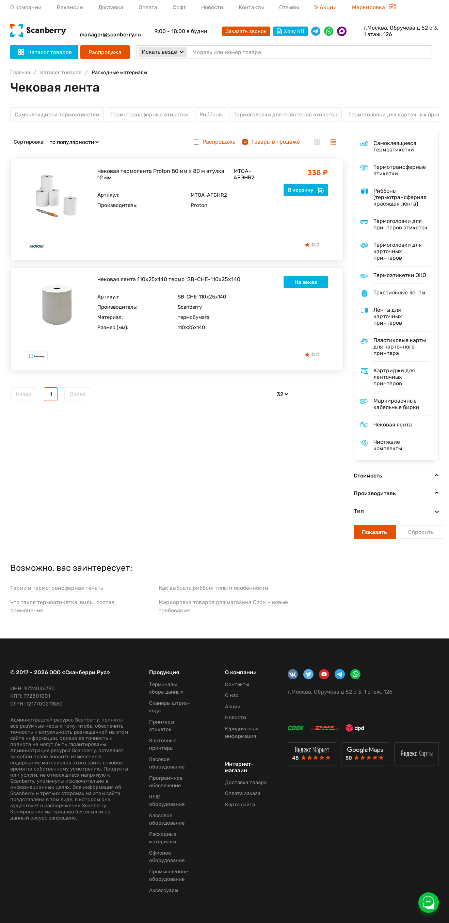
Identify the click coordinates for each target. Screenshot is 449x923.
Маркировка (374, 7)
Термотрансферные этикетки (149, 114)
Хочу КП (290, 31)
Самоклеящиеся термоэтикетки (57, 114)
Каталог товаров (60, 72)
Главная (20, 72)
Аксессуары (163, 890)
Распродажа (105, 52)
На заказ (305, 282)
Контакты (251, 7)
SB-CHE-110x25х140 (213, 279)
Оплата (148, 7)
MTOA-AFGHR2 (244, 174)
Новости (212, 7)
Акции (232, 706)
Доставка (110, 7)
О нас (231, 695)
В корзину (306, 190)
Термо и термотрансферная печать (56, 588)
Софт (179, 7)
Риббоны (211, 114)
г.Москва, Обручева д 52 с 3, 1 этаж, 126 (401, 31)
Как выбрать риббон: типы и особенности (213, 588)
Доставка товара (246, 782)
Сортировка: (29, 142)
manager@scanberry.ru (110, 34)
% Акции (325, 7)
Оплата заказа (242, 793)
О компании (26, 7)
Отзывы (289, 7)
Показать (375, 532)
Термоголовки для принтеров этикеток (285, 114)
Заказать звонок (246, 31)
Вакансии (70, 7)
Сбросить (421, 532)
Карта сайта (240, 804)
